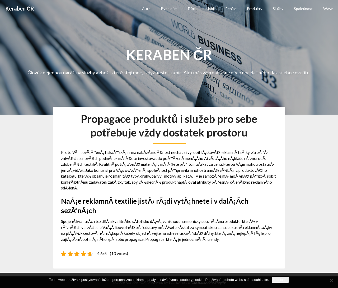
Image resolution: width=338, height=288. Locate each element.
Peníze (230, 8)
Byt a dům (169, 8)
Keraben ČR (19, 8)
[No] (331, 280)
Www (328, 8)
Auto (146, 8)
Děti (191, 8)
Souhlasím (280, 280)
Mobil (210, 8)
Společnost (303, 8)
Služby (278, 8)
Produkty (254, 8)
